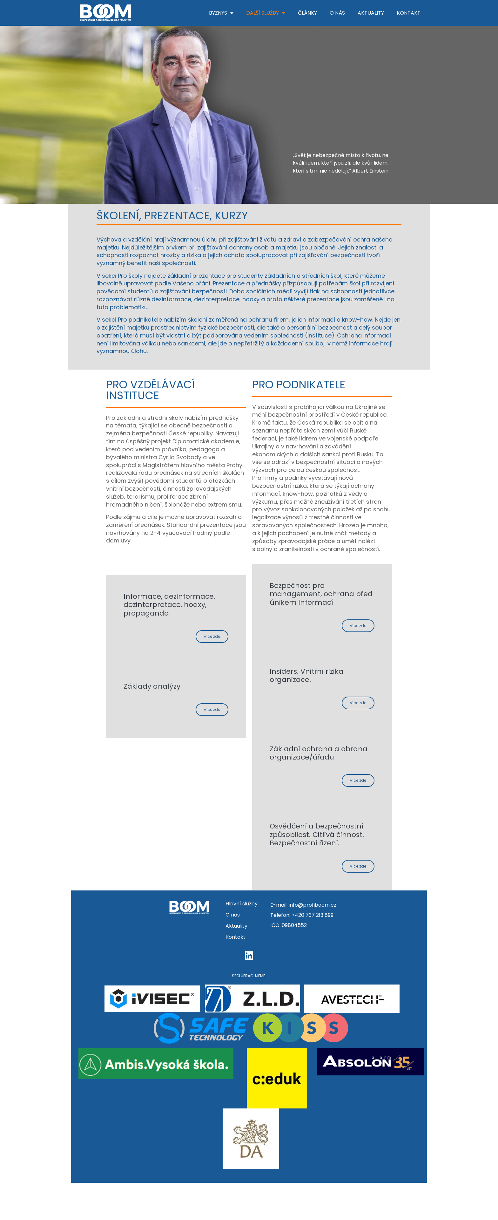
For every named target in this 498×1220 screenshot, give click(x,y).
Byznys (221, 13)
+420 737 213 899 (312, 952)
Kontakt (409, 13)
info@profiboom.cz (312, 942)
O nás (337, 13)
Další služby (265, 13)
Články (307, 13)
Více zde (207, 641)
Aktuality (371, 13)
